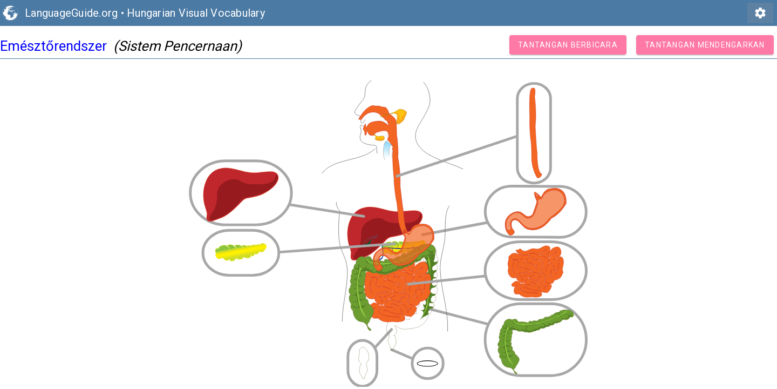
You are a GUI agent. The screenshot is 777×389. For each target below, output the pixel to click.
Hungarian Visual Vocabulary (196, 12)
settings (760, 12)
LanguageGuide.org (71, 12)
